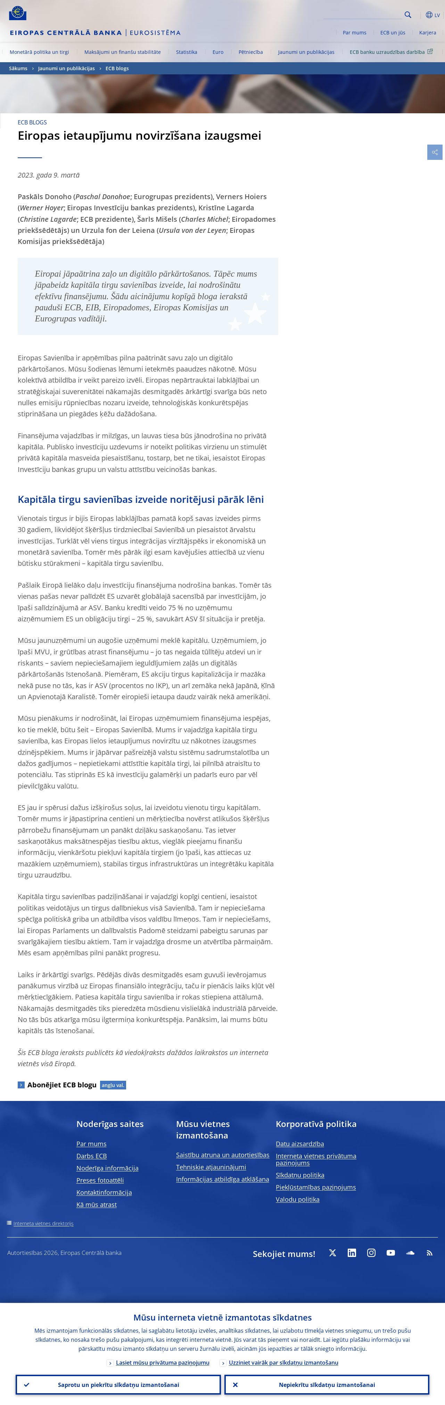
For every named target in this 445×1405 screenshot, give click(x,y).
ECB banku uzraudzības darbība (392, 51)
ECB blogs (117, 68)
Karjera (427, 32)
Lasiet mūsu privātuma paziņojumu (162, 1362)
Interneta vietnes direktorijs (44, 1223)
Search (408, 15)
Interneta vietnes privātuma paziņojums (316, 1159)
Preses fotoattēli (100, 1180)
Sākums (18, 68)
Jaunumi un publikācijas (306, 52)
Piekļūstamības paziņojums (316, 1187)
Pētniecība (251, 52)
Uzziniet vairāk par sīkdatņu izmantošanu (283, 1362)
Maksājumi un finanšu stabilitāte (122, 52)
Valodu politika (298, 1199)
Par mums (354, 32)
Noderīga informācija (107, 1168)
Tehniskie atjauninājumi (211, 1167)
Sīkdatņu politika (300, 1175)
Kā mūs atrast (96, 1204)
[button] (419, 15)
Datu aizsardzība (300, 1143)
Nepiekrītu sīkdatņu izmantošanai (327, 1384)
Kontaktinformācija (104, 1192)
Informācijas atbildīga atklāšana (222, 1179)
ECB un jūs (392, 32)
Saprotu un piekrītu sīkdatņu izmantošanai (118, 1384)
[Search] (367, 14)
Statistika (186, 52)
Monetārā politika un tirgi (39, 52)
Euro (218, 52)
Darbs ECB (91, 1156)
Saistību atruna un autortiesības (223, 1155)
